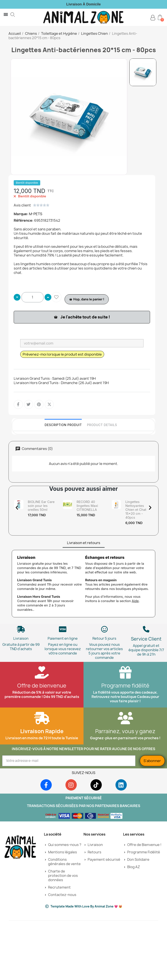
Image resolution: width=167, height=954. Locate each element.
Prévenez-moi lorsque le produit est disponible (62, 354)
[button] (12, 14)
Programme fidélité (125, 714)
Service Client (146, 668)
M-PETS (35, 213)
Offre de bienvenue (41, 714)
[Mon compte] (152, 17)
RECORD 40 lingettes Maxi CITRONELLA (87, 506)
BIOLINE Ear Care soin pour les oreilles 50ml (41, 506)
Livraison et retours (83, 571)
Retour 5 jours (104, 667)
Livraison (20, 667)
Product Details (102, 425)
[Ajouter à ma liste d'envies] (56, 297)
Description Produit (63, 425)
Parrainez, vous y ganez (125, 760)
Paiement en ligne (63, 667)
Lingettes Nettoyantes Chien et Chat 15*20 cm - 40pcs (135, 509)
